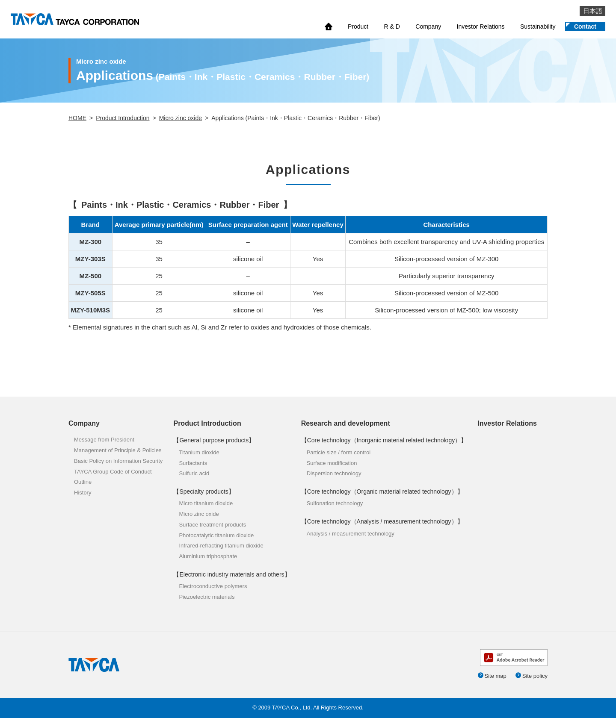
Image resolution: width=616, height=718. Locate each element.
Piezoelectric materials (206, 597)
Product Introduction (122, 118)
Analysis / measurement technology (350, 533)
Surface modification (332, 463)
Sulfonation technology (335, 503)
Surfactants (193, 463)
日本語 (592, 11)
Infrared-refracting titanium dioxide (221, 545)
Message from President (104, 439)
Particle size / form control (339, 452)
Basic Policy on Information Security (118, 461)
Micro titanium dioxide (206, 503)
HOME (77, 118)
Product (358, 26)
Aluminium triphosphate (208, 556)
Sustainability (538, 26)
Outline (83, 482)
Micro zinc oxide (180, 118)
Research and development (345, 423)
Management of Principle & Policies (118, 450)
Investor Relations (481, 26)
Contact (585, 26)
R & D (392, 26)
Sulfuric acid (194, 473)
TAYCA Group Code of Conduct (113, 471)
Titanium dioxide (199, 452)
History (82, 492)
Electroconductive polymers (213, 586)
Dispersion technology (334, 473)
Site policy (535, 676)
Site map (495, 676)
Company (428, 26)
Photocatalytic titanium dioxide (216, 535)
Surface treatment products (212, 524)
